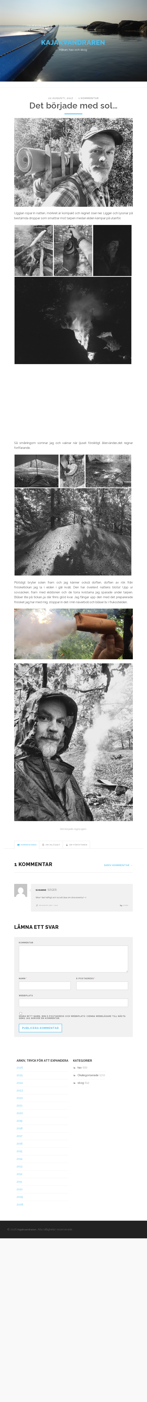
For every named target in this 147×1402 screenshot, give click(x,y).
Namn (23, 983)
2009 (20, 1202)
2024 (20, 1088)
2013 (19, 1172)
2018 (20, 1134)
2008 (20, 1210)
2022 (20, 1103)
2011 (19, 1187)
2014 (19, 1164)
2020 (20, 1118)
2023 (20, 1096)
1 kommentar (86, 101)
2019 (19, 1126)
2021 (19, 1111)
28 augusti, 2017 (50, 909)
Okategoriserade (88, 1080)
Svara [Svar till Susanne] (125, 909)
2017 (19, 1141)
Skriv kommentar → (117, 868)
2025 (20, 1080)
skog (81, 1088)
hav (80, 1073)
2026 (20, 1073)
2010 (20, 1195)
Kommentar (26, 946)
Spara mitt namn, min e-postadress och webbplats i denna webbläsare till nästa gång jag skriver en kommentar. (72, 1023)
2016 (20, 1149)
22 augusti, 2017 (62, 101)
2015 (19, 1156)
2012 (19, 1179)
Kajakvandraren (73, 44)
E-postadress (85, 983)
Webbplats (26, 1001)
